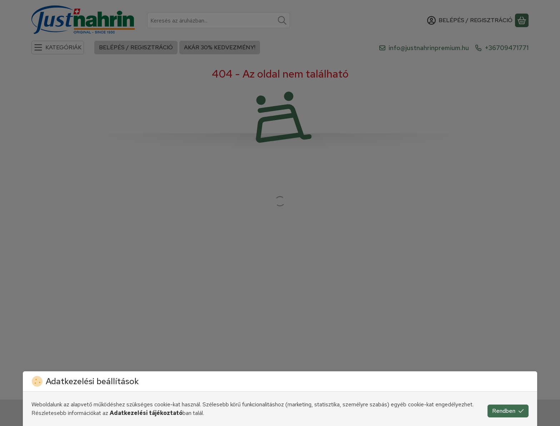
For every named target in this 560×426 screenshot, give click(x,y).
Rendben (508, 411)
